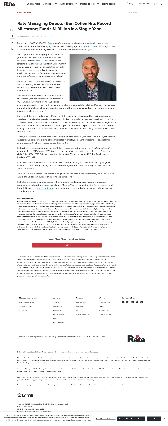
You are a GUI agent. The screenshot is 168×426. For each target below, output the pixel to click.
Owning (101, 306)
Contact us (23, 310)
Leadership (57, 310)
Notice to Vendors (43, 337)
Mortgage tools (90, 4)
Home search (109, 4)
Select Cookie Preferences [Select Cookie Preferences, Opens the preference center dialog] (105, 419)
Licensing (32, 337)
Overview (56, 302)
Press (55, 319)
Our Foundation (59, 323)
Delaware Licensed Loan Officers (29, 352)
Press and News (24, 12)
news (51, 36)
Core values (57, 306)
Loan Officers (81, 302)
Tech (77, 310)
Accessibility (23, 337)
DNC (84, 337)
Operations (80, 306)
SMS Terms (67, 337)
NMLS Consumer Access (96, 337)
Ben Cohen (91, 46)
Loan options (68, 4)
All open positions (82, 314)
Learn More (67, 245)
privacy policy (68, 420)
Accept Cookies (154, 419)
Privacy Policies (56, 337)
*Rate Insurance (104, 302)
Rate (50, 43)
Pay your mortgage (25, 306)
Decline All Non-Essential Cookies (131, 419)
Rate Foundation (45, 188)
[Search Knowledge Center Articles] (141, 12)
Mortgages (50, 4)
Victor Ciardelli (41, 60)
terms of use (81, 420)
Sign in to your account (27, 302)
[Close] (164, 418)
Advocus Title (104, 310)
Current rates (33, 4)
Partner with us (58, 314)
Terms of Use (76, 337)
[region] (84, 419)
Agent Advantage (105, 314)
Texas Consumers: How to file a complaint (56, 352)
